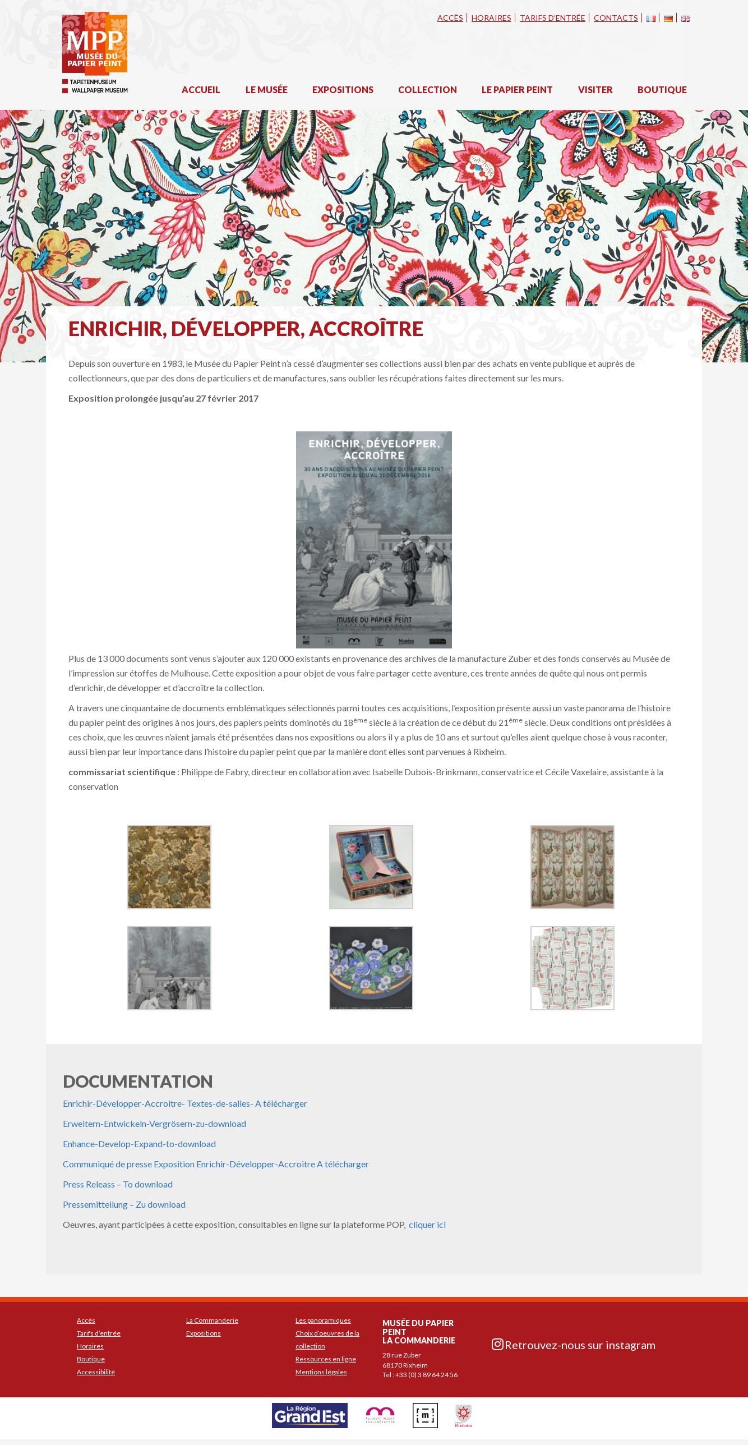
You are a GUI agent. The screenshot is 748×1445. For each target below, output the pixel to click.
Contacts (616, 17)
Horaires (491, 17)
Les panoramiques (323, 1320)
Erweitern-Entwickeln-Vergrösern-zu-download (154, 1123)
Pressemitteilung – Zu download (124, 1204)
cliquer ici (426, 1224)
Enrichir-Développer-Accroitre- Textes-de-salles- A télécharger (185, 1103)
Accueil (201, 89)
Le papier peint (517, 89)
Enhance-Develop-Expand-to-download (139, 1143)
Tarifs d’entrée (552, 17)
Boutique (662, 89)
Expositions (342, 89)
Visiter (595, 89)
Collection (427, 89)
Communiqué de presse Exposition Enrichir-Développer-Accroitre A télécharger (216, 1163)
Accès (450, 17)
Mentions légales (321, 1372)
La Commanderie (212, 1320)
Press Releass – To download (118, 1184)
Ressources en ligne (325, 1359)
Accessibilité (96, 1372)
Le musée (267, 89)
